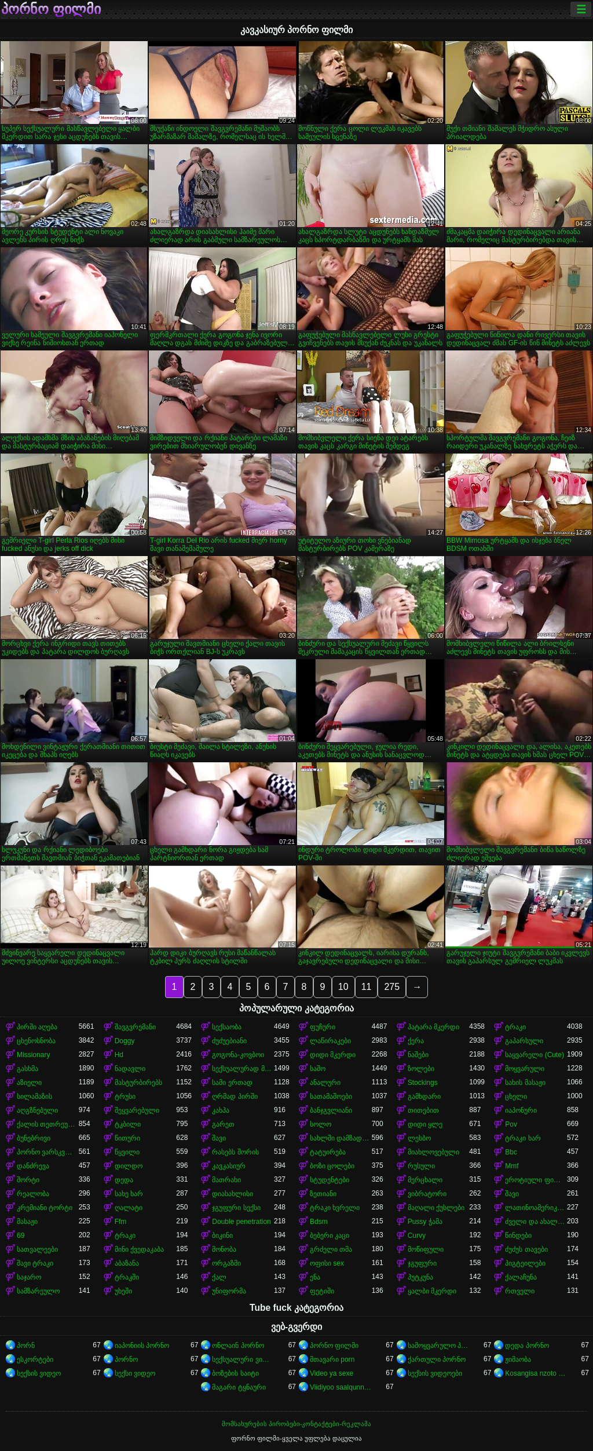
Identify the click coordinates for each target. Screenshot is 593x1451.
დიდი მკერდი (333, 1055)
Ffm (121, 1222)
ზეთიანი (323, 1194)
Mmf (511, 1166)
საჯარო (29, 1277)
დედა (124, 1180)
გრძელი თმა (331, 1249)
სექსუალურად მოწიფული (243, 1069)
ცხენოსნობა (36, 1041)
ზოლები (421, 1069)
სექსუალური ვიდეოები (243, 1359)
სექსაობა (226, 1027)
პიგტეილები (525, 1263)
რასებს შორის (235, 1152)
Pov (511, 1124)
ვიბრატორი (427, 1194)
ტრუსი (125, 1096)
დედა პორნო (526, 1346)
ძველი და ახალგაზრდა (536, 1222)
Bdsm (319, 1222)
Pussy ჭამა (425, 1222)
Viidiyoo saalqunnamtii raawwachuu (341, 1387)
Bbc (511, 1152)
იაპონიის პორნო (142, 1346)
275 (392, 987)
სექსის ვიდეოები (435, 1373)
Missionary (33, 1055)
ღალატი (128, 1208)
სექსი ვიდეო (135, 1373)
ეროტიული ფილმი (536, 1180)
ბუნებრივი (33, 1138)
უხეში (123, 1291)
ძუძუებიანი (229, 1041)
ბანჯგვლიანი (331, 1110)
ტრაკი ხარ (522, 1138)
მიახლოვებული (433, 1152)
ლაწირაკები (330, 1041)
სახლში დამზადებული (341, 1138)
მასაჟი (27, 1222)
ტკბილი (128, 1124)
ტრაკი (515, 1027)
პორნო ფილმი (51, 9)
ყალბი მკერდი (432, 1291)
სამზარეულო (38, 1291)
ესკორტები (35, 1359)
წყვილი (127, 1152)
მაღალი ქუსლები (436, 1208)
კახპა (220, 1110)
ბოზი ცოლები (332, 1166)
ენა (315, 1277)
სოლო (320, 1124)
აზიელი (29, 1083)
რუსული (421, 1166)
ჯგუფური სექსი (236, 1208)
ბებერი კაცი (329, 1235)
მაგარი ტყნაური (238, 1387)
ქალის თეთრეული (48, 1124)
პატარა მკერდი (433, 1027)
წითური (127, 1138)
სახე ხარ (129, 1194)
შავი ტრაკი (35, 1263)
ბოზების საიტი (235, 1373)
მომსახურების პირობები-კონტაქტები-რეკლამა (296, 1423)
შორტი (28, 1180)
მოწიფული (426, 1249)
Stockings (423, 1083)
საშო (317, 1069)
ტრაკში (127, 1277)
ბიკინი (222, 1235)
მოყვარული (524, 1069)
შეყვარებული (137, 1110)
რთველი (520, 1291)
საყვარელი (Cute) (534, 1055)
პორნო (126, 1359)
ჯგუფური (422, 1263)
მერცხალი (425, 1180)
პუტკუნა (420, 1277)
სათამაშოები (331, 1096)
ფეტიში (322, 1291)
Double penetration (241, 1222)
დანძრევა (33, 1166)
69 (20, 1235)
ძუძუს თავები (526, 1249)
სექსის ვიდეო (39, 1373)
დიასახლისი (232, 1194)
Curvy (417, 1235)
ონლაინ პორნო (237, 1346)
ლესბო (419, 1138)
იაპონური (521, 1110)
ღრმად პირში (234, 1096)
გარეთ (223, 1124)
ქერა (416, 1041)
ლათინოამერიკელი (536, 1208)
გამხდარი (424, 1096)
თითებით (423, 1110)
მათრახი (226, 1180)
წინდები (518, 1235)
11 (366, 987)
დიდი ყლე (425, 1124)
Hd (119, 1055)
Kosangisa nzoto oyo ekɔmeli (536, 1373)
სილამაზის (34, 1096)
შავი (219, 1138)
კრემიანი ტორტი (44, 1208)
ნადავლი (130, 1069)
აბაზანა (127, 1263)
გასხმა (27, 1069)
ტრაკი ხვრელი (335, 1208)
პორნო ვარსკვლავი (48, 1152)
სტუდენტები (329, 1180)
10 (343, 987)
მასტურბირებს (138, 1083)
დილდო (128, 1166)
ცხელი (516, 1096)
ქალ (219, 1277)
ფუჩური (322, 1027)
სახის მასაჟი (525, 1083)
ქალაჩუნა (521, 1277)
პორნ (26, 1346)
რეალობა (33, 1194)
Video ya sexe (331, 1373)
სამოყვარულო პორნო (439, 1346)
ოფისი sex (327, 1263)
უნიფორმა (229, 1291)
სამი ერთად (232, 1083)
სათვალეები (37, 1249)
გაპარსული (524, 1041)
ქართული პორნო (437, 1359)
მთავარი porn (332, 1359)
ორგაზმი (226, 1263)
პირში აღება (37, 1027)
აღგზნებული (37, 1110)
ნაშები (418, 1055)
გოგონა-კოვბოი (238, 1055)
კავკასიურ (229, 1166)
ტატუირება (328, 1152)
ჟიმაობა (518, 1359)
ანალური (325, 1083)
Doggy (125, 1041)
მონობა (224, 1249)
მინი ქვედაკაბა (139, 1249)
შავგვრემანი (135, 1027)
